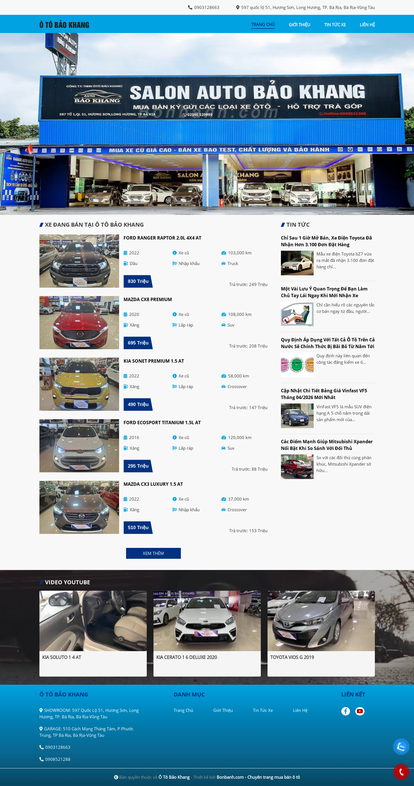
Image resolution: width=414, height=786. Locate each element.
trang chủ (263, 24)
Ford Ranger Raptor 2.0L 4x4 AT (162, 238)
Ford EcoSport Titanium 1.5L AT (162, 422)
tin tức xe (335, 24)
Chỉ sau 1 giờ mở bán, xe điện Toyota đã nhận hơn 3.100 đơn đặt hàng (326, 241)
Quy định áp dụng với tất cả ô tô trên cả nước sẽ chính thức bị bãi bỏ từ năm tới (328, 343)
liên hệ (367, 24)
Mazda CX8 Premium (148, 299)
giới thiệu (299, 24)
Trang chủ (183, 710)
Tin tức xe (263, 710)
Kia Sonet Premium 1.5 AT (154, 361)
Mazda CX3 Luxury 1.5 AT (153, 484)
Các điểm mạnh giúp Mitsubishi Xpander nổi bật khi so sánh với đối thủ (327, 444)
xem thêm (153, 553)
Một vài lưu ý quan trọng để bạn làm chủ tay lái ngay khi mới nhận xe (324, 292)
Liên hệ (300, 710)
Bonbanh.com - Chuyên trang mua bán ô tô (258, 777)
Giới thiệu (223, 710)
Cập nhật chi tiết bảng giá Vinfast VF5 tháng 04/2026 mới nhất (324, 394)
